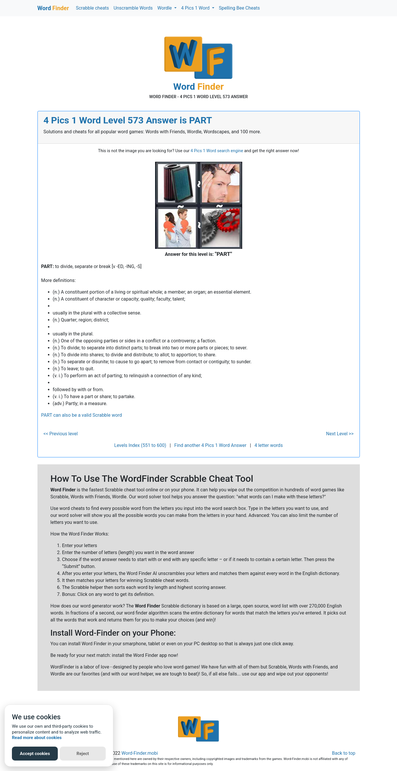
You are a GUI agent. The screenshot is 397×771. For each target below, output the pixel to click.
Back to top (343, 753)
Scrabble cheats (92, 8)
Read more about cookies (37, 737)
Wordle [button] (165, 8)
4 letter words (268, 445)
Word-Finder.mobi (139, 753)
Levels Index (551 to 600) (140, 445)
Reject (83, 753)
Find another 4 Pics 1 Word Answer (210, 445)
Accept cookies (35, 753)
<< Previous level (61, 433)
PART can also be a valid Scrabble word (81, 415)
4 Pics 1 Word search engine (217, 150)
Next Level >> (340, 433)
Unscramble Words (133, 8)
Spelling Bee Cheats (239, 8)
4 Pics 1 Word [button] (196, 8)
